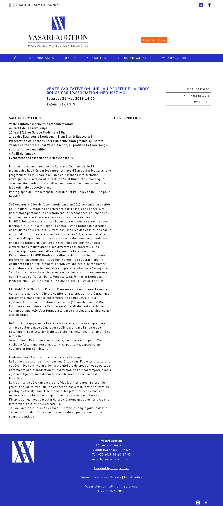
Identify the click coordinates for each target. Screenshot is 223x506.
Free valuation (154, 40)
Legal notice (133, 477)
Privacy (115, 477)
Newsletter (24, 4)
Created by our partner (111, 468)
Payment (53, 4)
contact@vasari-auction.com (111, 459)
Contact (39, 4)
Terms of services (93, 477)
